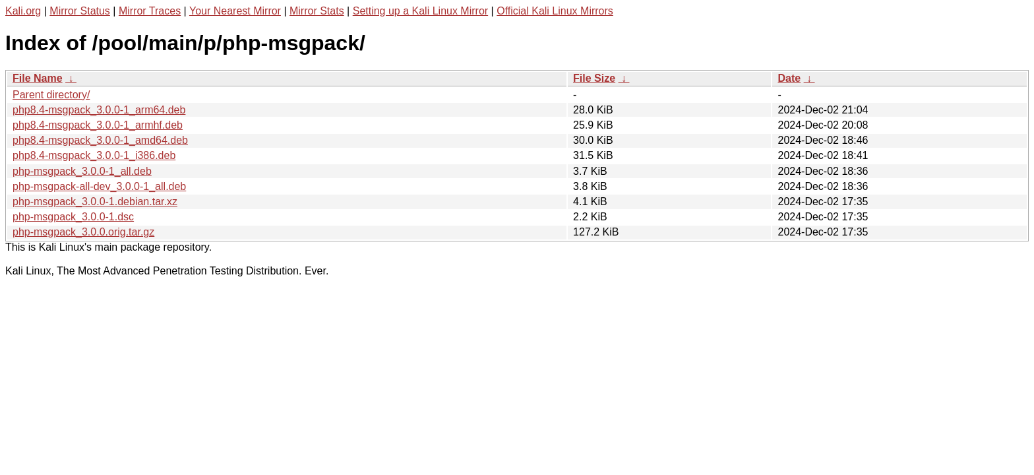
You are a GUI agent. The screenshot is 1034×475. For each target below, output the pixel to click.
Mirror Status (79, 10)
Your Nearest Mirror (235, 10)
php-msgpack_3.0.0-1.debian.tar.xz (95, 201)
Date (789, 78)
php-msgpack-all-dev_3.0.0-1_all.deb (99, 186)
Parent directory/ (51, 94)
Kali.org (23, 10)
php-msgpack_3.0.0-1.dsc (73, 216)
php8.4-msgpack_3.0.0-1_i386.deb (94, 155)
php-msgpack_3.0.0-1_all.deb (82, 171)
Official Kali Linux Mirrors (555, 10)
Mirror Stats (316, 10)
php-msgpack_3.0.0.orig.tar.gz (83, 232)
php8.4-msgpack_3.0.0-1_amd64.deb (100, 140)
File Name (38, 78)
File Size (594, 78)
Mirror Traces (150, 10)
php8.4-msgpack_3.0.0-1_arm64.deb (99, 109)
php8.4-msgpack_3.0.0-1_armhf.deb (98, 125)
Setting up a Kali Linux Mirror (420, 10)
